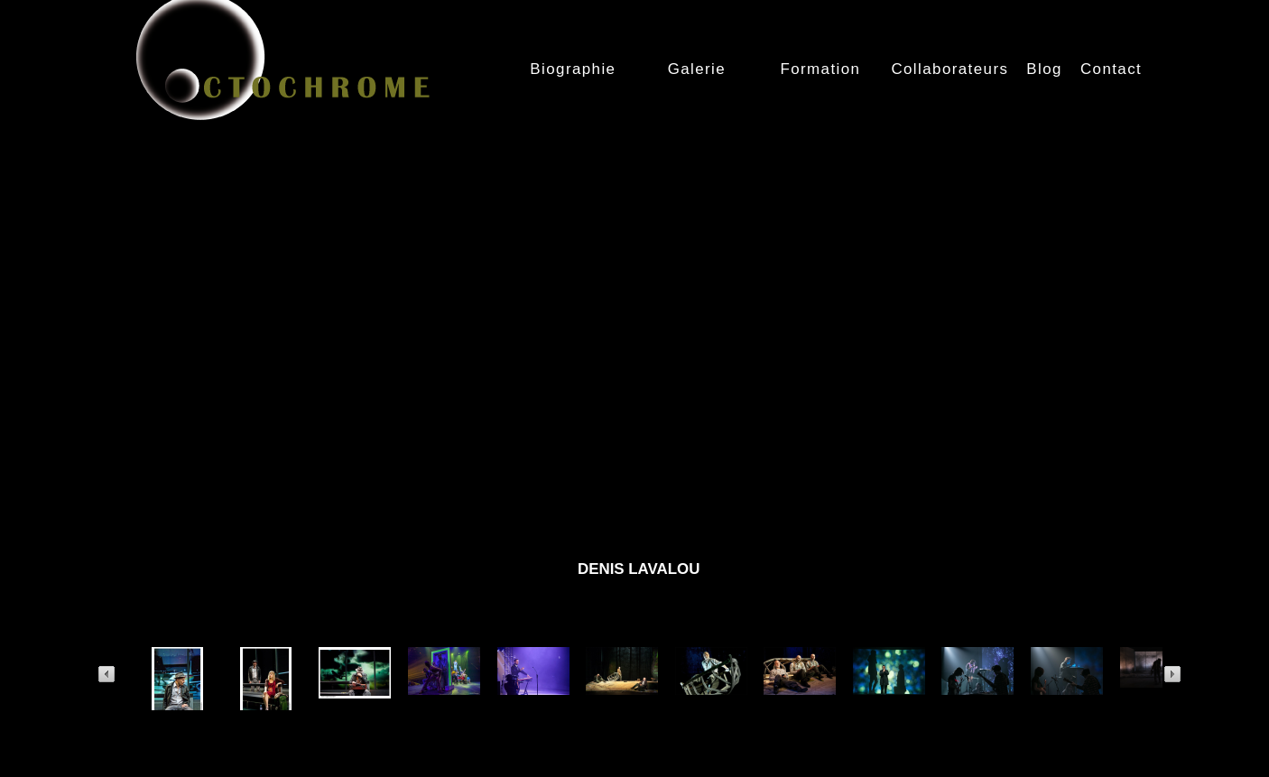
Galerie (697, 69)
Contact (1111, 69)
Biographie (573, 69)
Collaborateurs (949, 69)
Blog (1044, 69)
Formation (820, 69)
